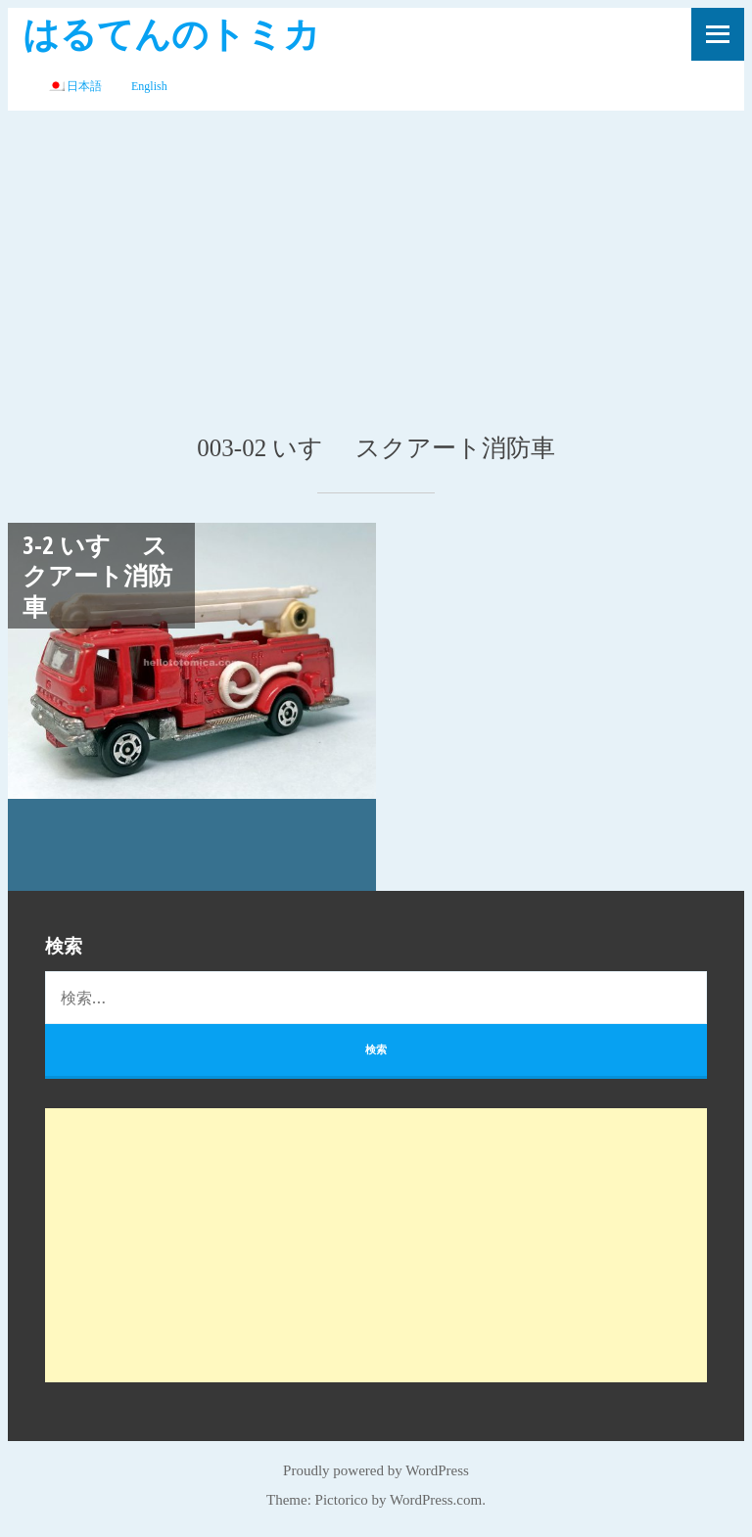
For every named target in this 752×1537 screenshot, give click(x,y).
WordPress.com (436, 1500)
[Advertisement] (376, 257)
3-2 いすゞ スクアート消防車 (97, 575)
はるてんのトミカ (171, 33)
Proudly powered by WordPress (376, 1470)
